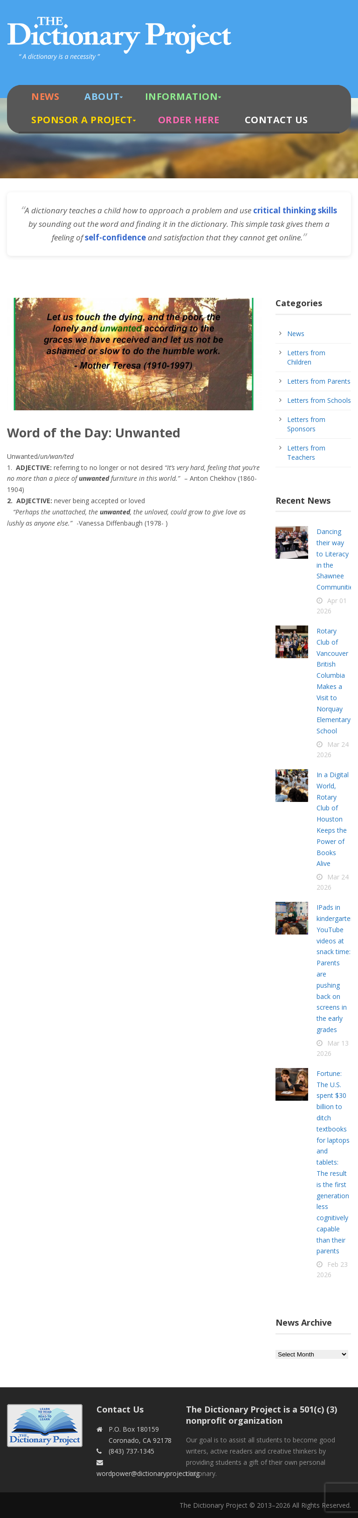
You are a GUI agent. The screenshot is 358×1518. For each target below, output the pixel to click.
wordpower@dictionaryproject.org (148, 1473)
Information (181, 96)
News (45, 96)
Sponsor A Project (82, 119)
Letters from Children (306, 357)
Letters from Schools (319, 400)
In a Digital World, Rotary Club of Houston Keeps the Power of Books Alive (333, 819)
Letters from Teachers (306, 452)
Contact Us (276, 119)
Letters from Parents (319, 381)
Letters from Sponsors (306, 424)
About (102, 96)
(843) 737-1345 (131, 1451)
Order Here (189, 119)
